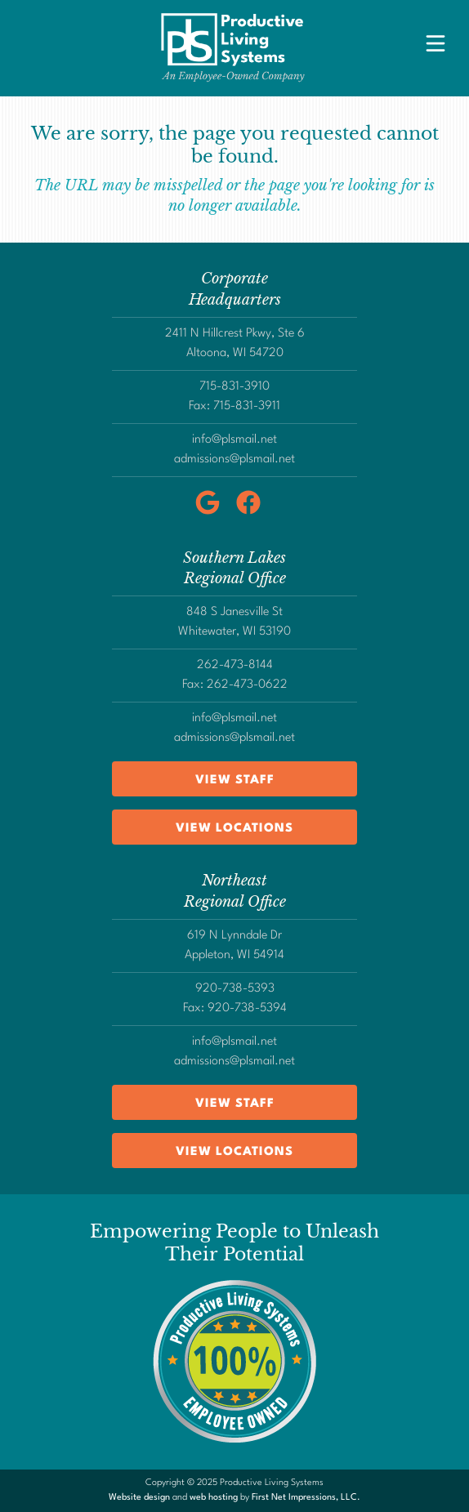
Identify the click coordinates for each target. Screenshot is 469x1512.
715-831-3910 (234, 387)
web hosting (214, 1497)
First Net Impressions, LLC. (306, 1497)
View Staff (235, 780)
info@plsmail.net (234, 440)
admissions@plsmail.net (234, 459)
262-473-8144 (235, 665)
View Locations (234, 829)
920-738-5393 (235, 989)
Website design (139, 1497)
